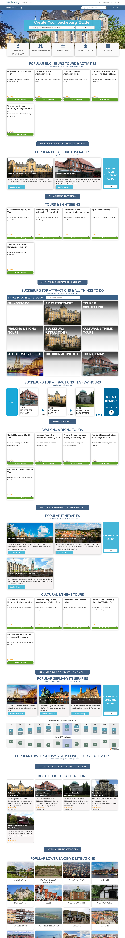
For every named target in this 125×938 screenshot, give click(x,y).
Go (85, 28)
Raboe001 (96, 159)
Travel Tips (106, 2)
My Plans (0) (114, 8)
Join (112, 2)
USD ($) (25, 2)
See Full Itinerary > (16, 187)
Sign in (117, 2)
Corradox (89, 389)
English (32, 2)
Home (8, 7)
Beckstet (49, 159)
